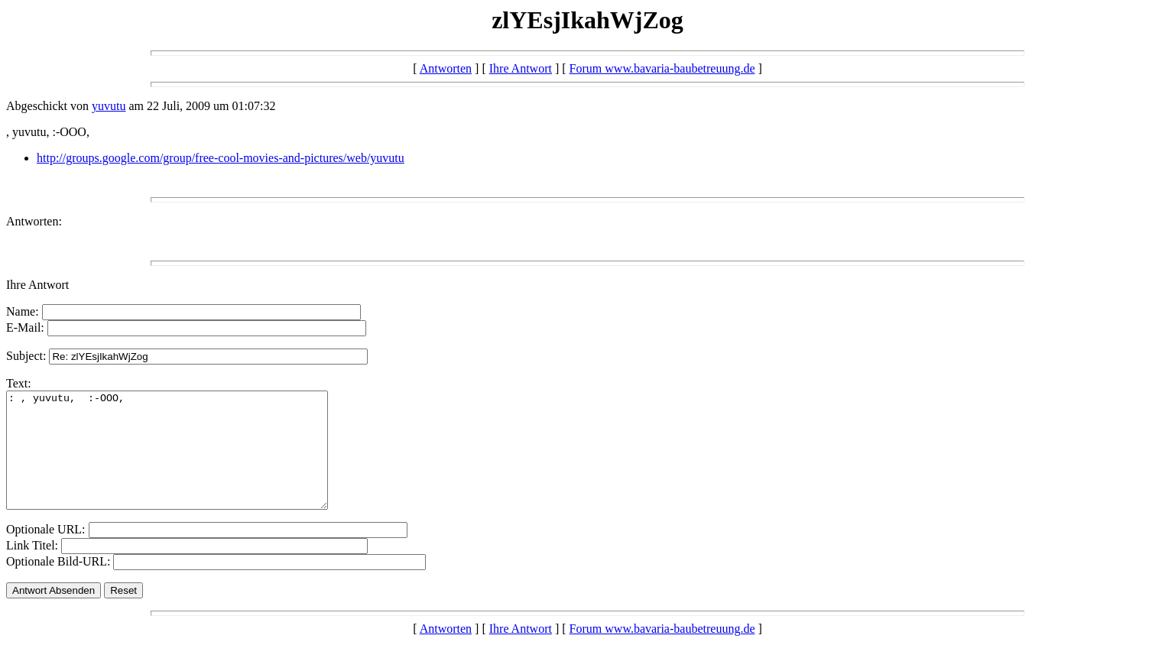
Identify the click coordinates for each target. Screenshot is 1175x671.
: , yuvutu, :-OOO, (186, 462)
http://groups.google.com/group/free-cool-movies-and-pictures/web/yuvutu (220, 157)
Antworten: (34, 221)
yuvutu (108, 105)
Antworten (446, 68)
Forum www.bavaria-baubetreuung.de (662, 68)
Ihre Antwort (520, 68)
